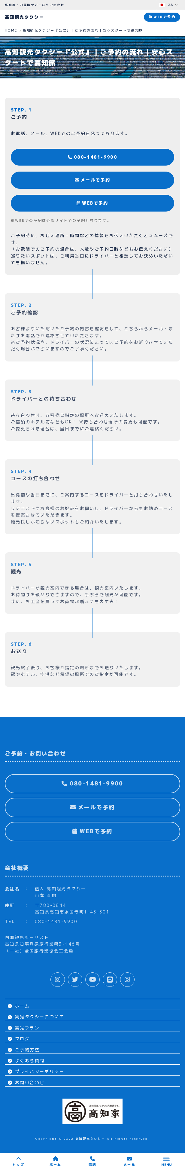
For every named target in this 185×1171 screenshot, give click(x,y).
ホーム (19, 1006)
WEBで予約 (92, 203)
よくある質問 (26, 1060)
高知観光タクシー (24, 17)
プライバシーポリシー (36, 1071)
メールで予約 (93, 180)
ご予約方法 (24, 1050)
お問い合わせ (26, 1082)
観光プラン (24, 1028)
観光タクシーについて (36, 1017)
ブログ (19, 1038)
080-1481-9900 (92, 157)
